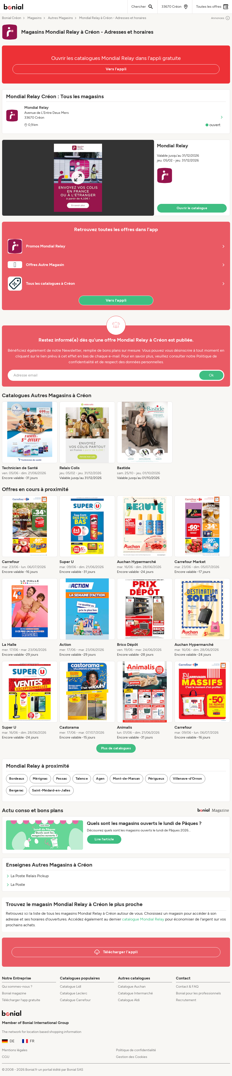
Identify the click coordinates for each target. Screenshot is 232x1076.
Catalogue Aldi (129, 1000)
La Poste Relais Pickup (27, 876)
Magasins (34, 18)
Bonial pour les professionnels (198, 993)
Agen (100, 779)
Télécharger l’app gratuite (21, 1000)
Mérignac (40, 779)
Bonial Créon (11, 18)
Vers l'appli (116, 69)
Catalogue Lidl (70, 987)
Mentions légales (14, 1050)
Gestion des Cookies (131, 1057)
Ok (211, 375)
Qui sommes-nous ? (17, 987)
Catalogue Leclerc (73, 993)
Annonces (220, 18)
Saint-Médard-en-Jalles (51, 790)
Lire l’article (104, 839)
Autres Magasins (60, 18)
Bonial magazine (14, 993)
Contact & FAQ (187, 987)
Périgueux (156, 779)
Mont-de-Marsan (126, 779)
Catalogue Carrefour (75, 1000)
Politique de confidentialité (136, 1050)
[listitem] (30, 441)
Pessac (61, 779)
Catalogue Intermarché (135, 993)
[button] (116, 178)
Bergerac (16, 790)
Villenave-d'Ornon (187, 779)
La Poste (15, 884)
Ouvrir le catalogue (192, 208)
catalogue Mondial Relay (143, 919)
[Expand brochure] (78, 178)
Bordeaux (17, 779)
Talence (82, 779)
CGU (5, 1057)
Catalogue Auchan (132, 987)
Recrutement (186, 1000)
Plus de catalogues (116, 748)
